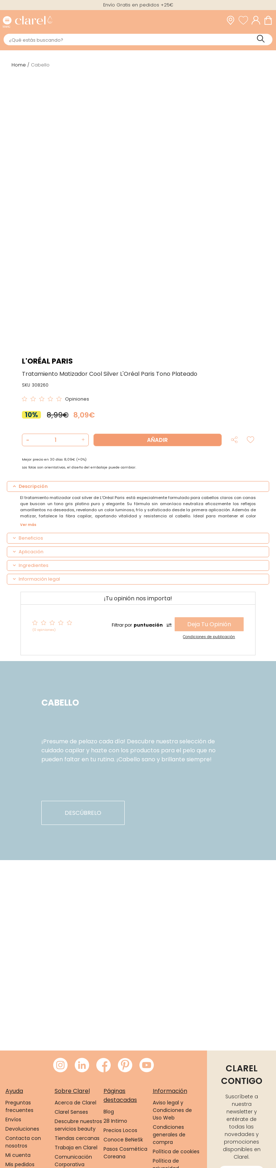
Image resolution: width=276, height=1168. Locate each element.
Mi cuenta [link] (18, 1155)
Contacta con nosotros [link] (23, 1142)
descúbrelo (83, 813)
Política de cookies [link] (176, 1151)
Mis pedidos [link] (19, 1164)
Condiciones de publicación (209, 637)
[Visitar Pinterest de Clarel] (125, 1066)
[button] (82, 440)
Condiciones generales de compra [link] (169, 1134)
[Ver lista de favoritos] (245, 20)
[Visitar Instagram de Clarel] (60, 1066)
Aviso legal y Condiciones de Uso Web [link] (172, 1110)
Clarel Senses (71, 1112)
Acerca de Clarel (75, 1102)
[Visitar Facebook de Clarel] (103, 1066)
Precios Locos (120, 1130)
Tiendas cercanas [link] (77, 1138)
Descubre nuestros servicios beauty (78, 1125)
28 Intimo (115, 1121)
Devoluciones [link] (22, 1128)
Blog (109, 1111)
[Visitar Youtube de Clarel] (146, 1066)
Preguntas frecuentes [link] (19, 1106)
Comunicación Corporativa (73, 1160)
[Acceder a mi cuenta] (258, 20)
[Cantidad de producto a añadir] (55, 440)
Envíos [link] (13, 1119)
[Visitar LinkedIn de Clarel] (82, 1066)
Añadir (157, 440)
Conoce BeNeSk (123, 1139)
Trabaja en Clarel (76, 1147)
